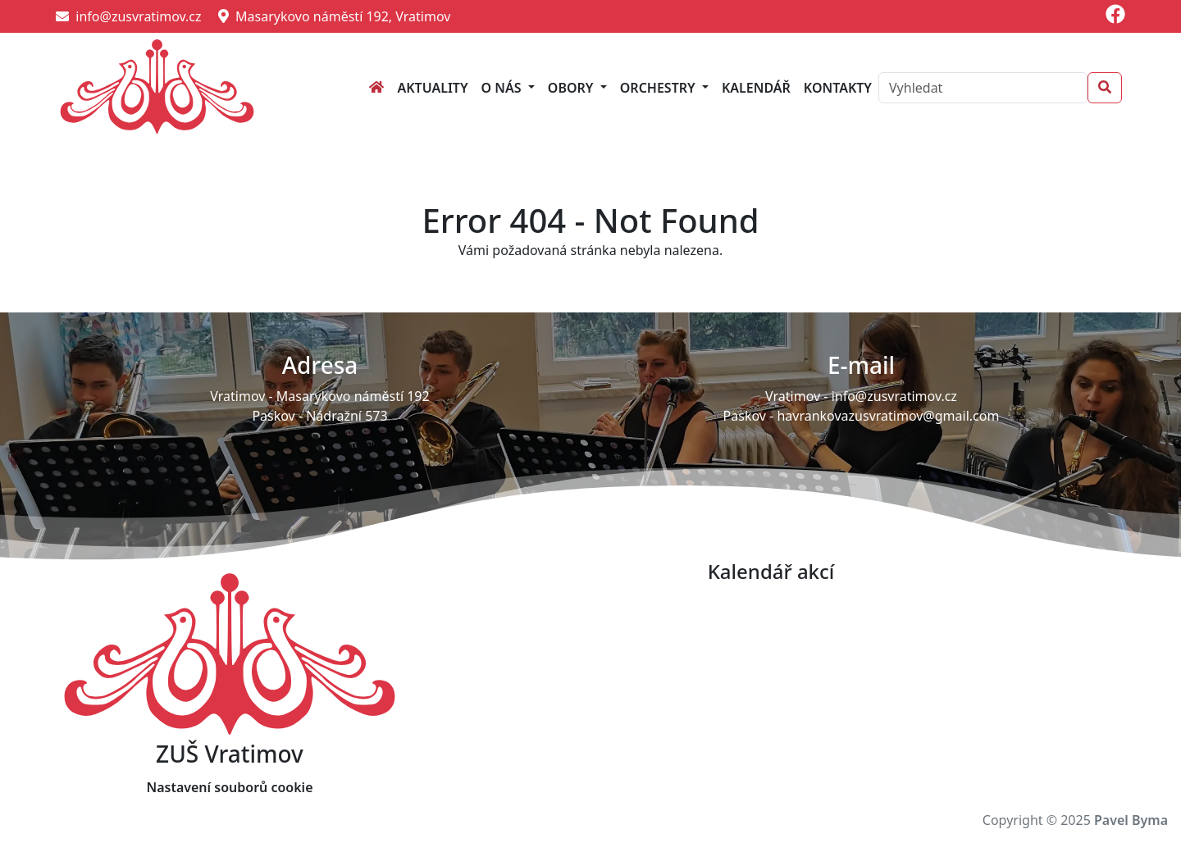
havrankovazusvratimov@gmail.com (888, 416)
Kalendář (756, 88)
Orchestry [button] (659, 88)
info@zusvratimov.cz (129, 16)
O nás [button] (503, 88)
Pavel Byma (1131, 820)
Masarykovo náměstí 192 (353, 396)
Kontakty (838, 88)
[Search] (983, 87)
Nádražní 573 (346, 416)
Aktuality (432, 88)
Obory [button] (572, 88)
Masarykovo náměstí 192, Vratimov (334, 16)
